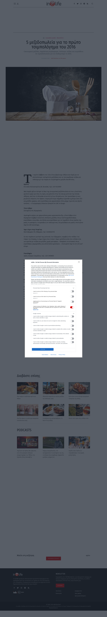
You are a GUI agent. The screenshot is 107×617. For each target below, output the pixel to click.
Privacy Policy (62, 329)
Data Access (53, 329)
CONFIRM (43, 323)
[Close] (79, 288)
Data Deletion (45, 329)
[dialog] (53, 308)
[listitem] (53, 313)
